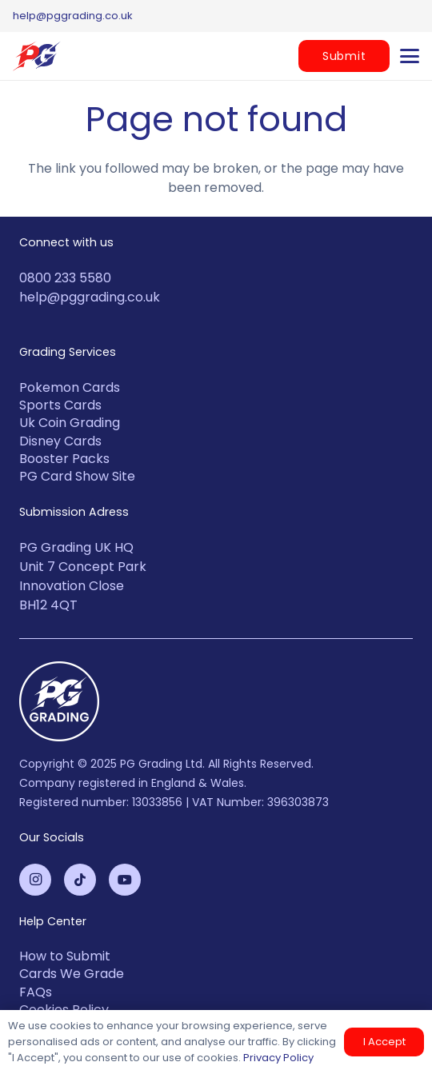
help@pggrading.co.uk (89, 297)
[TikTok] (80, 880)
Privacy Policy (278, 1057)
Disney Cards (60, 441)
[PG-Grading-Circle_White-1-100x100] (216, 701)
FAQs (35, 992)
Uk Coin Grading (69, 422)
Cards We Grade (71, 973)
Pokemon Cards (69, 387)
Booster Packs (64, 458)
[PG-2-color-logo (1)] (37, 56)
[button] (410, 56)
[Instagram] (35, 880)
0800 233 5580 (65, 278)
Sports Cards (60, 405)
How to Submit (64, 956)
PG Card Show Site (77, 476)
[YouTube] (125, 880)
